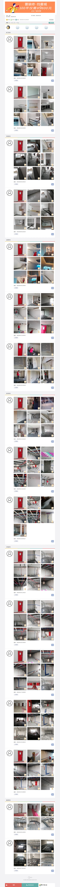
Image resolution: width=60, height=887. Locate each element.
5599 (16, 694)
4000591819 (31, 885)
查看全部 (51, 22)
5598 (16, 80)
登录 (14, 885)
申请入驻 (45, 885)
